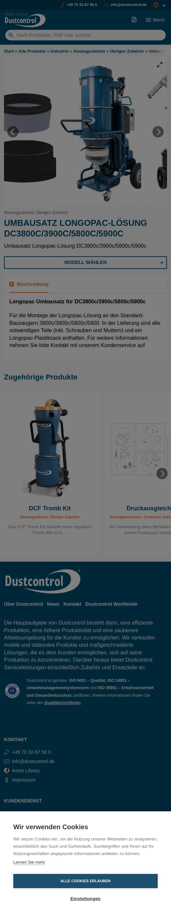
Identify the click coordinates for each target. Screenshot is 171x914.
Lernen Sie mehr (29, 862)
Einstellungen (85, 898)
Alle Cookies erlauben (85, 881)
